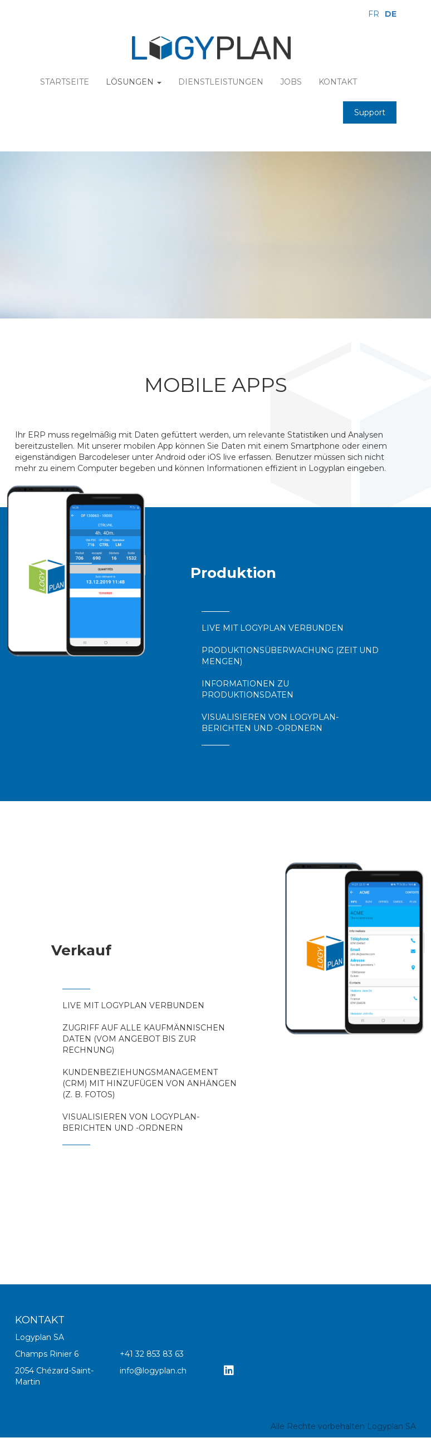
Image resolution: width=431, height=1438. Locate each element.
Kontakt (338, 82)
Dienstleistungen (220, 82)
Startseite (64, 82)
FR (373, 14)
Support (369, 112)
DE (390, 14)
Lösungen (133, 82)
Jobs (291, 82)
